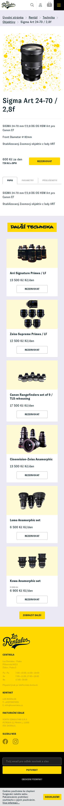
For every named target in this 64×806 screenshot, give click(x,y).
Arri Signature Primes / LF (28, 273)
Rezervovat (44, 161)
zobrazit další (32, 615)
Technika (49, 17)
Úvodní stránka (13, 17)
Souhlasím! (52, 797)
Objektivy (9, 22)
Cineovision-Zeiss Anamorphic (31, 459)
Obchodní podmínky (32, 779)
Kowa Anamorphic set (25, 581)
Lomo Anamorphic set (25, 520)
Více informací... (11, 803)
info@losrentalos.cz (14, 705)
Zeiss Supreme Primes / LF (28, 334)
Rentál (33, 17)
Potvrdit (32, 770)
